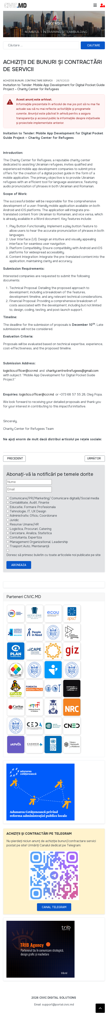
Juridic (14, 520)
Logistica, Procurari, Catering (30, 529)
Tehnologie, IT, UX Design (28, 511)
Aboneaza (18, 565)
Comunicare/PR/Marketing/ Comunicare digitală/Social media (54, 498)
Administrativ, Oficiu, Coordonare (33, 516)
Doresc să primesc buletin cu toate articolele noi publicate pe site (53, 555)
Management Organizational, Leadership (39, 542)
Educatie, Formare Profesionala (33, 507)
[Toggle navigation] (95, 5)
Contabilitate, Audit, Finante (29, 503)
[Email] (29, 489)
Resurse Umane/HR (24, 524)
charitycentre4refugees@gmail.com (72, 371)
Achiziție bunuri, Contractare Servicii (28, 80)
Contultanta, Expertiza (26, 537)
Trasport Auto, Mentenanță (29, 546)
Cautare (93, 45)
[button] (102, 6)
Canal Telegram (54, 907)
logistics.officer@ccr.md (20, 371)
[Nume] (29, 482)
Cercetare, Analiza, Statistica (31, 533)
